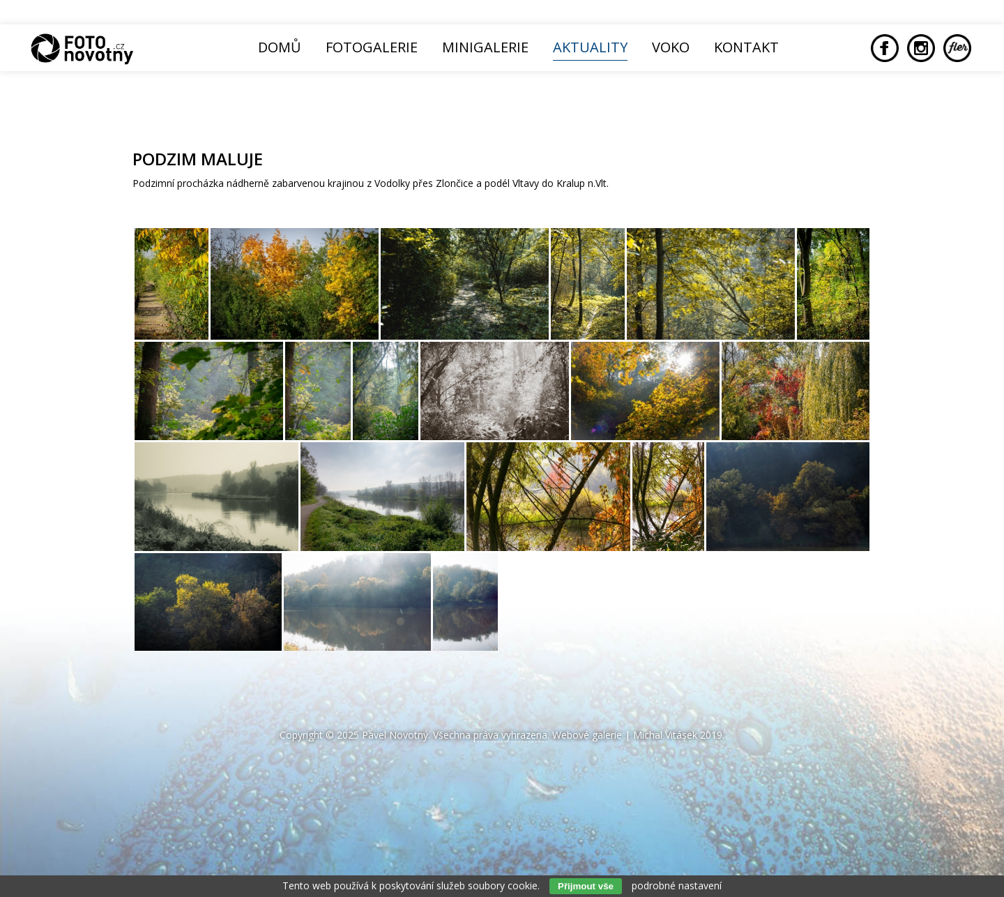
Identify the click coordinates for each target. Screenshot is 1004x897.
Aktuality (590, 47)
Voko (671, 47)
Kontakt (746, 47)
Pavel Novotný (395, 734)
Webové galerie (587, 734)
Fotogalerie (372, 47)
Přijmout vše (586, 886)
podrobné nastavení (677, 885)
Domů (279, 47)
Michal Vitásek (665, 734)
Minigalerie (485, 47)
